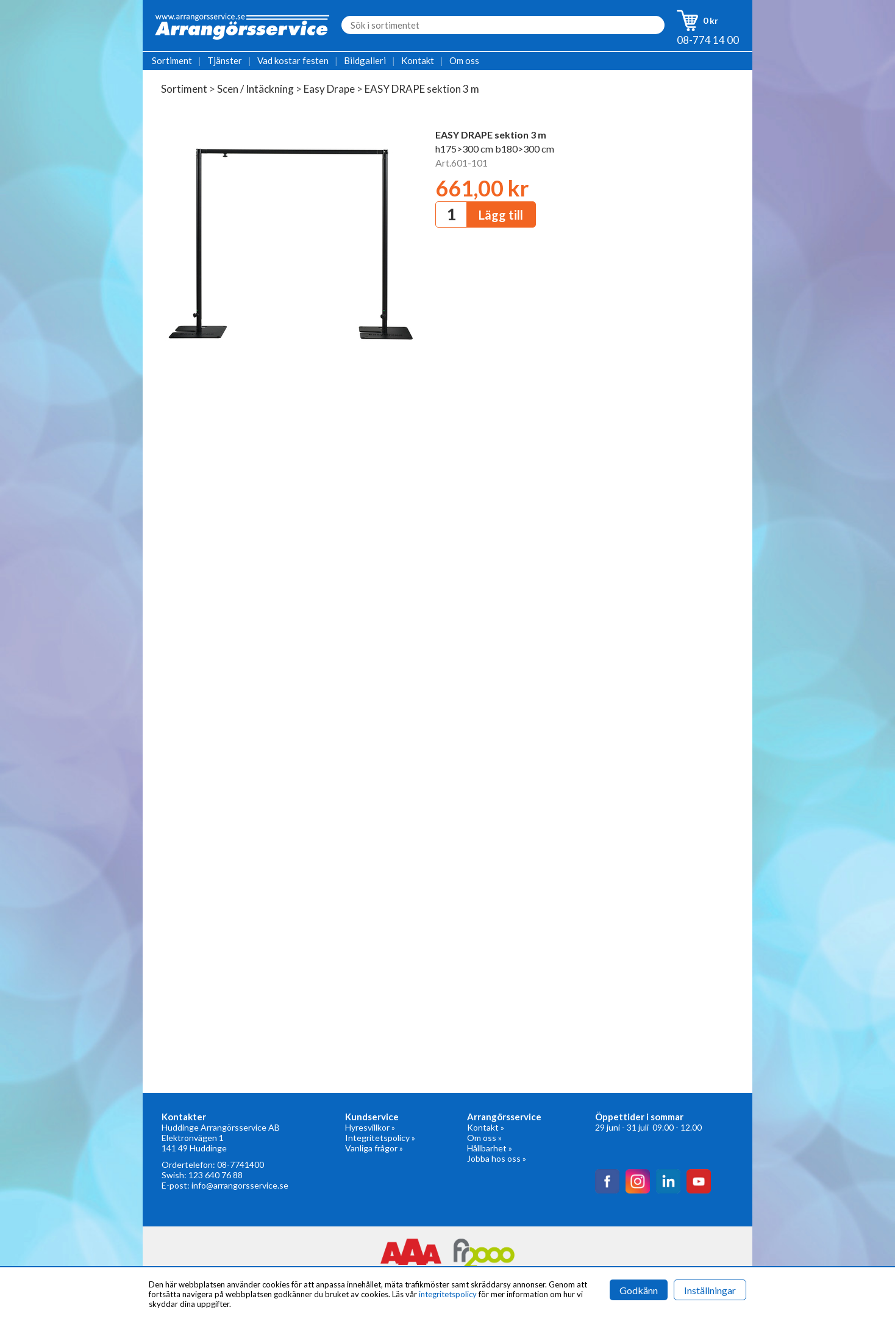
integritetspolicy (448, 1294)
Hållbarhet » (489, 1148)
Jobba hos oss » (496, 1158)
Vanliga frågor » (374, 1148)
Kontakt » (485, 1127)
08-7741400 (240, 1164)
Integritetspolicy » (380, 1137)
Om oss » (484, 1137)
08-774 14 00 (708, 40)
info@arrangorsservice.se (239, 1185)
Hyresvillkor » (370, 1127)
